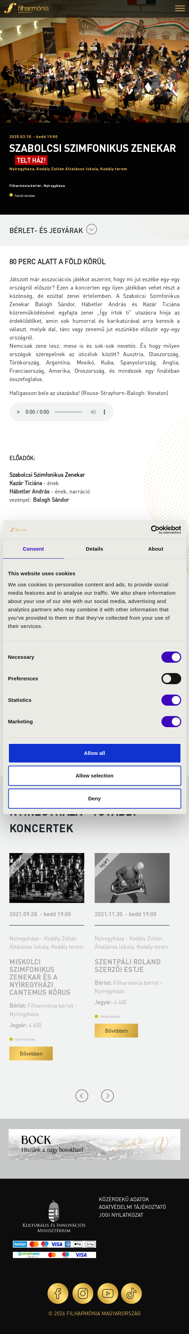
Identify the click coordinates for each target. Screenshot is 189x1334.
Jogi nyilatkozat (121, 1214)
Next (107, 1096)
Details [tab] (94, 549)
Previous (82, 1096)
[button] (180, 9)
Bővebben (31, 1053)
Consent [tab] (33, 549)
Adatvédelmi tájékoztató (132, 1206)
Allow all (94, 753)
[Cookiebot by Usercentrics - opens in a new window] (150, 529)
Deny (94, 798)
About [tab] (155, 549)
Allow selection (94, 775)
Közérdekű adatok (124, 1199)
